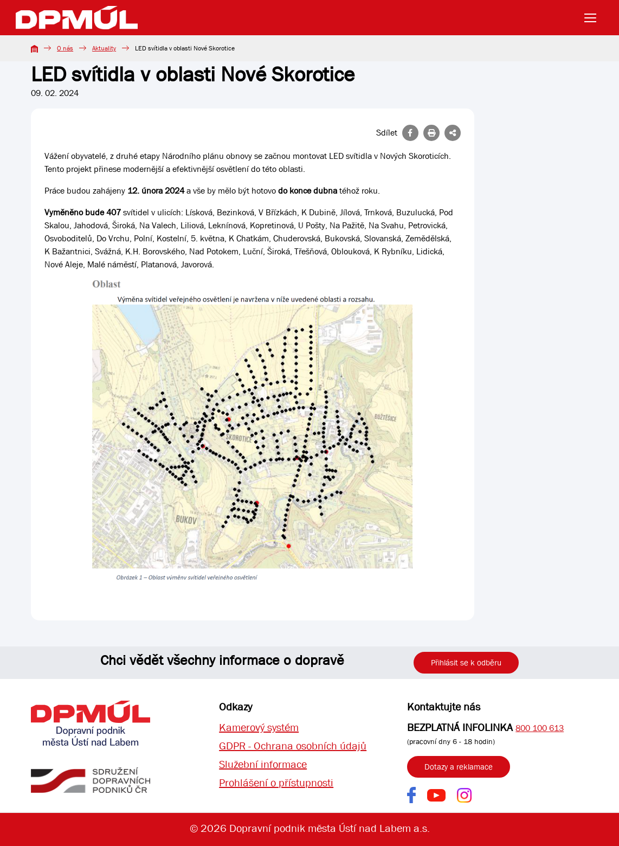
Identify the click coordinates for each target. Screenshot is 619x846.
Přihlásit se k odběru (466, 662)
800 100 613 (539, 728)
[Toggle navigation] (593, 18)
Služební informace (263, 764)
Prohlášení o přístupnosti (276, 783)
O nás (65, 48)
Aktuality (104, 48)
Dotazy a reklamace (458, 766)
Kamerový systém (259, 727)
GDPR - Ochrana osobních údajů (292, 746)
